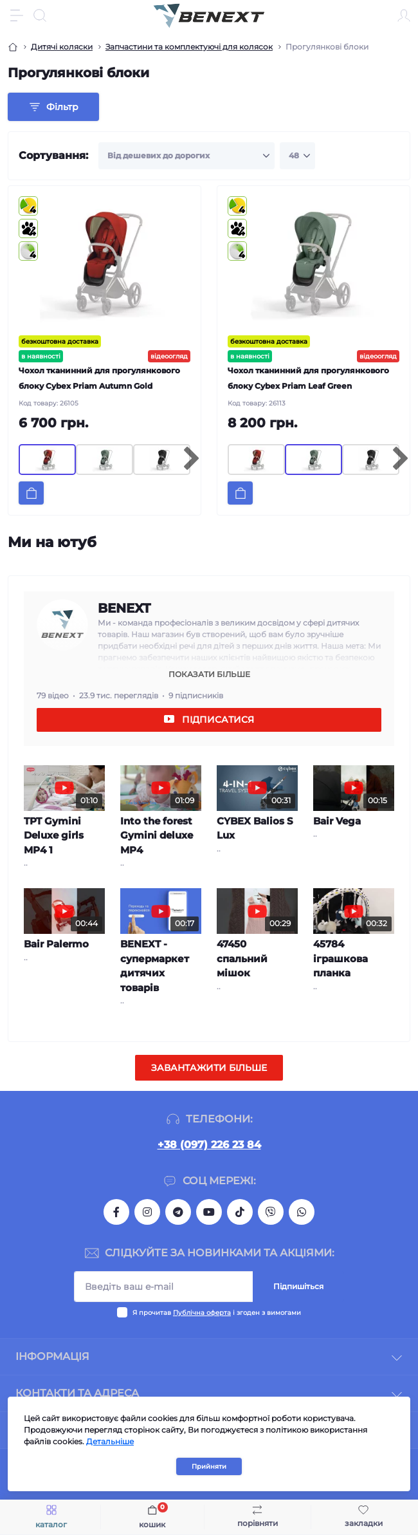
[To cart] (31, 493)
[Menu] (16, 15)
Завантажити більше (209, 1068)
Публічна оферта (202, 1312)
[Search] (39, 15)
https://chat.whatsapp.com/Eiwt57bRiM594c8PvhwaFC (301, 1212)
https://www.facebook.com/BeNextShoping (116, 1212)
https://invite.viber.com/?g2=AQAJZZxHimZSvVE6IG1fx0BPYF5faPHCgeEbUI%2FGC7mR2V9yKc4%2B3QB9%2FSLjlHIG (271, 1212)
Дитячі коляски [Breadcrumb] (62, 46)
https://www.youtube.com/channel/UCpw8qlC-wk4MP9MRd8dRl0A (209, 1212)
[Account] (403, 15)
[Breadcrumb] (13, 47)
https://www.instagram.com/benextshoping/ (147, 1212)
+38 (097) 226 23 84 (209, 1145)
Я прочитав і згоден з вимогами (216, 1312)
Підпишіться (298, 1286)
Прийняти (209, 1466)
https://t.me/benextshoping (178, 1212)
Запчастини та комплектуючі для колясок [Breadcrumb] (189, 46)
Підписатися (218, 719)
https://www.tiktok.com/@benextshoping (239, 1212)
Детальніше (110, 1441)
